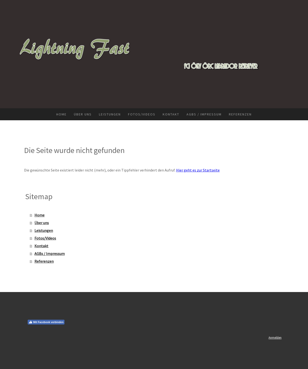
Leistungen (110, 114)
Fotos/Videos (141, 114)
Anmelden (275, 337)
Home (61, 114)
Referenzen (240, 114)
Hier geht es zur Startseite (198, 170)
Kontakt (171, 114)
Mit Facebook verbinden (46, 322)
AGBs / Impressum (204, 114)
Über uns (83, 114)
